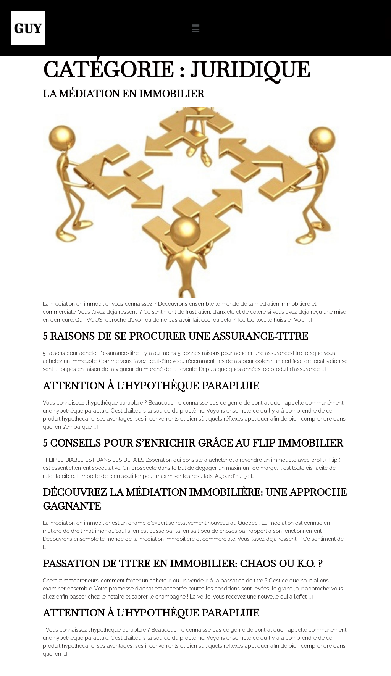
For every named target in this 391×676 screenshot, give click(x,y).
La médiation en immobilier (123, 93)
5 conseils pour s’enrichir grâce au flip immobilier (193, 443)
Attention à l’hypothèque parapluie (151, 385)
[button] (195, 28)
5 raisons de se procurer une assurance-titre (175, 336)
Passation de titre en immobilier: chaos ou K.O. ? (183, 563)
